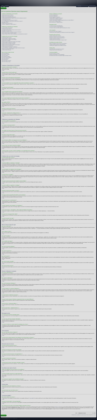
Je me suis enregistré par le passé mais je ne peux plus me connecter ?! (12, 21)
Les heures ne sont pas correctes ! (7, 28)
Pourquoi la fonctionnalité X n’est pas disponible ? (57, 54)
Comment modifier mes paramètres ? (7, 27)
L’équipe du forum (74, 414)
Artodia (94, 418)
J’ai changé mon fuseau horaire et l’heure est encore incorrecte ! (11, 29)
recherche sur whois (58, 406)
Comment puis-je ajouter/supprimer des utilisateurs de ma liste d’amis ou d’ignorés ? (62, 32)
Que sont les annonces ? (5, 58)
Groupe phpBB (31, 398)
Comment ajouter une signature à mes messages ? (9, 39)
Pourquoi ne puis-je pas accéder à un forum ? (8, 43)
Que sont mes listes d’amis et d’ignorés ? (55, 31)
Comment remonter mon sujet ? (6, 49)
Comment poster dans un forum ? (7, 37)
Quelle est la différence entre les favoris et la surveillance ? (58, 43)
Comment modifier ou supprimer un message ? (9, 38)
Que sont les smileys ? (5, 55)
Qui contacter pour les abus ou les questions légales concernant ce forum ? (60, 55)
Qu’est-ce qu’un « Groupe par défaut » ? (55, 21)
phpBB (6, 418)
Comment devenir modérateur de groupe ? (55, 19)
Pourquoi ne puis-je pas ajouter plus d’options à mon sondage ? (11, 41)
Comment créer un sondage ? (6, 40)
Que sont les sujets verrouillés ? (6, 60)
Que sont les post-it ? (5, 59)
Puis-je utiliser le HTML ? (6, 54)
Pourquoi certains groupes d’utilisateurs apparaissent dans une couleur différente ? (61, 20)
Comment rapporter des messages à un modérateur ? (9, 46)
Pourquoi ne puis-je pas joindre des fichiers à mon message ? (11, 44)
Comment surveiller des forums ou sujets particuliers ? (57, 44)
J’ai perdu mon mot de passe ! (6, 19)
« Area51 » (59, 402)
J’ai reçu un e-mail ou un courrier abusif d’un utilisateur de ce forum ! (59, 27)
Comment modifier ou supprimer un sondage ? (9, 42)
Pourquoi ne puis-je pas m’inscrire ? (7, 23)
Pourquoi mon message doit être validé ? (8, 48)
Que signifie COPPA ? (5, 22)
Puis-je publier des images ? (6, 56)
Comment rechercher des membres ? (54, 38)
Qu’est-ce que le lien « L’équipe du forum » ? (56, 22)
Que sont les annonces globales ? (7, 57)
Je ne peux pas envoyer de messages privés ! (56, 25)
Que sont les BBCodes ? (5, 53)
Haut (3, 70)
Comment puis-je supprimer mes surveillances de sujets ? (58, 45)
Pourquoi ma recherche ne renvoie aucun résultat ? (56, 36)
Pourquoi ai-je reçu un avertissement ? (7, 45)
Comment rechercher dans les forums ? (55, 35)
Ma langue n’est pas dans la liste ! (7, 30)
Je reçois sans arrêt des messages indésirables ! (56, 26)
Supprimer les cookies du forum (81, 414)
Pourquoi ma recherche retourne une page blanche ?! (57, 37)
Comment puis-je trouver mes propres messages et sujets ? (58, 39)
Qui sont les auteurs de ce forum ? (54, 53)
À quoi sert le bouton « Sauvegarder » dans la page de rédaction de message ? (13, 47)
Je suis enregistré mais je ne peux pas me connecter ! (10, 20)
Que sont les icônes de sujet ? (6, 61)
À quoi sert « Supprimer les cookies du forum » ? (9, 24)
